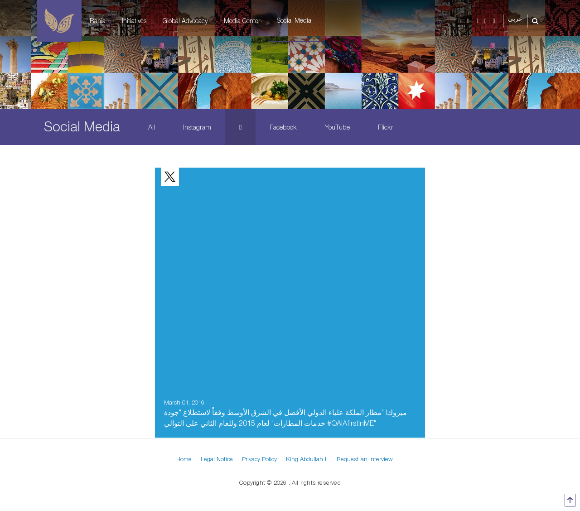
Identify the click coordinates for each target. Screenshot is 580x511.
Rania (98, 20)
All (151, 127)
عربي (515, 18)
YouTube (337, 127)
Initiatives (134, 20)
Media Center (242, 20)
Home (184, 459)
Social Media (294, 20)
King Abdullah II (307, 459)
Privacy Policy (259, 459)
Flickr (385, 127)
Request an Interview (365, 459)
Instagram (197, 127)
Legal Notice (217, 459)
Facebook (283, 127)
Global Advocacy (185, 20)
